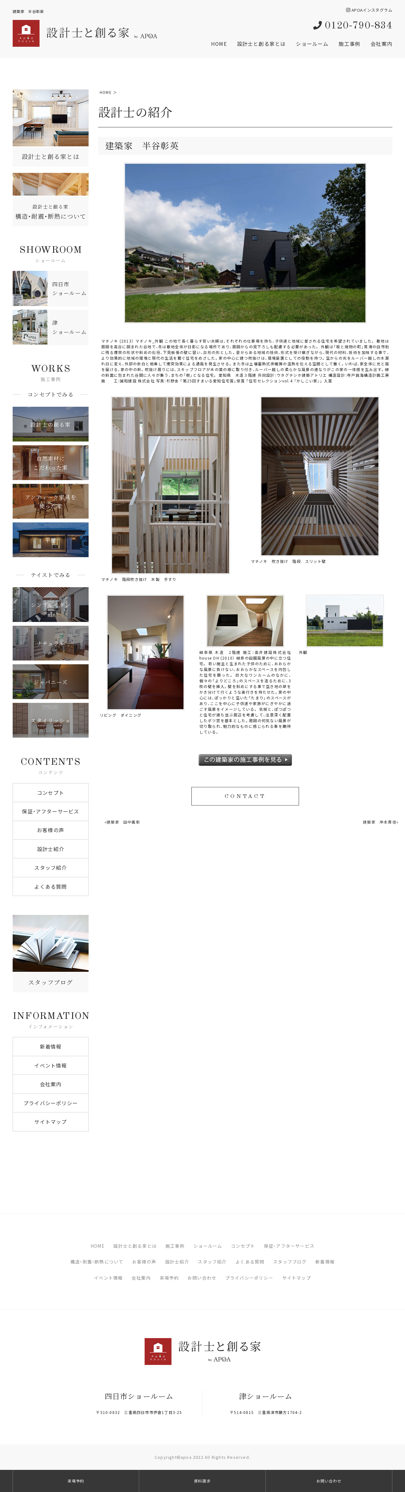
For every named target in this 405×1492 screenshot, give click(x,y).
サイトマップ (50, 1121)
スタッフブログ (290, 1261)
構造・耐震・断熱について (96, 1261)
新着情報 (51, 1046)
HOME (219, 43)
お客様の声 (50, 830)
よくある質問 (50, 886)
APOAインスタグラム (369, 10)
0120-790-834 (352, 26)
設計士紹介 (50, 849)
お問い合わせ (202, 1278)
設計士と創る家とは (261, 43)
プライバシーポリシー (50, 1103)
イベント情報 (50, 1065)
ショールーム (312, 43)
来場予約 (169, 1278)
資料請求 (202, 1481)
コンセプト (50, 792)
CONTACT (245, 797)
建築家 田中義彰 (123, 822)
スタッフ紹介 (50, 867)
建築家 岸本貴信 (379, 822)
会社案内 (381, 43)
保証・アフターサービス (50, 811)
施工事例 (349, 43)
